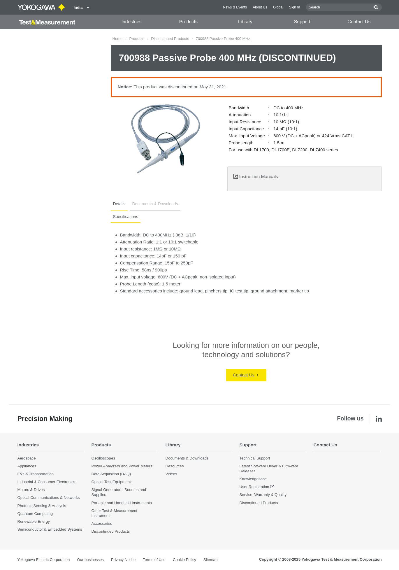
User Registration (254, 487)
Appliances (26, 466)
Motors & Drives (31, 489)
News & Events (235, 7)
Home (118, 38)
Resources (175, 466)
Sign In (294, 7)
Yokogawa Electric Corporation (43, 559)
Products (188, 21)
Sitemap (210, 559)
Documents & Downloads (155, 203)
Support (302, 21)
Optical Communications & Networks (48, 497)
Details (119, 203)
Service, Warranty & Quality (263, 494)
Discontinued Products (170, 38)
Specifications (125, 216)
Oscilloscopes (103, 458)
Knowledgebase (253, 479)
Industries (131, 21)
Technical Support (255, 458)
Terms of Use (154, 559)
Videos (171, 474)
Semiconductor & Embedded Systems (49, 529)
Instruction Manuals (258, 176)
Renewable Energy (33, 521)
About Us (260, 7)
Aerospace (26, 458)
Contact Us (358, 21)
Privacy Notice (123, 559)
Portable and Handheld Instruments (122, 503)
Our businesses (90, 559)
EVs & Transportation (35, 474)
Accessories (102, 523)
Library (245, 21)
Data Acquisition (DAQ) (111, 474)
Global (278, 7)
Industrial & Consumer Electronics (46, 482)
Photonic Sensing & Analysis (41, 506)
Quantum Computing (35, 513)
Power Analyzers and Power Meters (122, 466)
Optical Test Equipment (111, 482)
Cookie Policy (184, 559)
